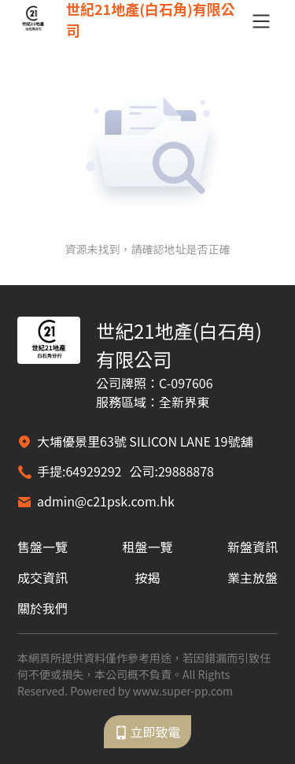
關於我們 (42, 608)
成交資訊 (42, 577)
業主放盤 (252, 577)
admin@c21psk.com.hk (106, 500)
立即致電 (147, 731)
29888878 (186, 471)
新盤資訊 (252, 546)
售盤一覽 (42, 546)
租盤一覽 (147, 546)
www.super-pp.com (183, 691)
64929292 (93, 471)
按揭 (147, 577)
